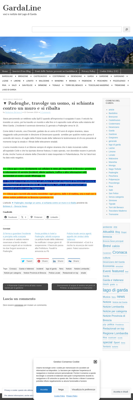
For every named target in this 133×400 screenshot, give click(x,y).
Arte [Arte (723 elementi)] (115, 227)
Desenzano (76, 76)
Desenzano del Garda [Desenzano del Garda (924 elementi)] (114, 262)
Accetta (44, 389)
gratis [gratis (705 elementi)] (112, 284)
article (111, 109)
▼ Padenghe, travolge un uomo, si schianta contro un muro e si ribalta (44, 203)
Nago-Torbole (115, 169)
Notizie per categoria (12, 273)
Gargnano (119, 76)
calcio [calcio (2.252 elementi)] (116, 246)
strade (83, 273)
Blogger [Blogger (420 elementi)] (124, 232)
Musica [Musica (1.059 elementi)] (106, 297)
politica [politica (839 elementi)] (111, 324)
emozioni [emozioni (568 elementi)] (119, 266)
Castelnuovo (40, 76)
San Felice (27, 85)
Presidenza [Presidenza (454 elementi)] (119, 324)
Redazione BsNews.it (13, 112)
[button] (95, 361)
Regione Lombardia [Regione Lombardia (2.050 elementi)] (115, 333)
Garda (90, 76)
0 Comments (45, 112)
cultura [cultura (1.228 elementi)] (106, 257)
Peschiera (102, 81)
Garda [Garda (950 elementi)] (106, 276)
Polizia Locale (54, 273)
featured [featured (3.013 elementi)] (118, 271)
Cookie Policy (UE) (109, 71)
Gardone (103, 76)
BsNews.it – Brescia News (15, 206)
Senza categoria (116, 197)
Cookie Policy (59, 396)
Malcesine (44, 81)
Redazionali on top (70, 273)
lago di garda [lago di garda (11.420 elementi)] (115, 290)
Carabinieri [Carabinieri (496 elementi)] (107, 253)
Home (5, 71)
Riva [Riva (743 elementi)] (105, 337)
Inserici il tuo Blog (21, 71)
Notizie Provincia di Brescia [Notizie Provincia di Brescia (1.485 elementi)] (114, 318)
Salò (14, 85)
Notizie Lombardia (81, 269)
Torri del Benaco (74, 85)
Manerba (59, 81)
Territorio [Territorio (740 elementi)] (107, 346)
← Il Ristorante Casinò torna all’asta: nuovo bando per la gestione (23, 286)
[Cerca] (126, 29)
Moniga (72, 81)
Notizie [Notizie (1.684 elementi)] (107, 301)
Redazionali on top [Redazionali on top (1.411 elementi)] (113, 328)
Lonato (29, 81)
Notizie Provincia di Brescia (35, 273)
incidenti (40, 269)
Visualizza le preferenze (83, 389)
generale (113, 141)
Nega (61, 389)
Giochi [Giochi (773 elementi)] (106, 284)
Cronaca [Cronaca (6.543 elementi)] (120, 252)
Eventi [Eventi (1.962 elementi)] (107, 271)
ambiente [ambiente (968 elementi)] (107, 227)
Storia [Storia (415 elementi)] (123, 343)
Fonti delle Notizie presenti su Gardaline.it (56, 71)
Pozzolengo (119, 81)
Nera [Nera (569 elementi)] (114, 297)
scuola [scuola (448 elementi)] (120, 338)
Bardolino (7, 76)
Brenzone (23, 76)
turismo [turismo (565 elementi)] (115, 347)
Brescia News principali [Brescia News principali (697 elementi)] (113, 241)
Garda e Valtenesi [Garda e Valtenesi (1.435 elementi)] (113, 280)
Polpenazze (114, 179)
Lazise (5, 81)
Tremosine (120, 85)
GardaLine (22, 7)
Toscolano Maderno (98, 85)
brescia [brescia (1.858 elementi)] (107, 236)
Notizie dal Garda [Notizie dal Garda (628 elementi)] (120, 302)
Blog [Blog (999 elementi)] (117, 232)
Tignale (56, 85)
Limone (17, 81)
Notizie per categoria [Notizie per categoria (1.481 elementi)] (115, 311)
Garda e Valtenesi (26, 269)
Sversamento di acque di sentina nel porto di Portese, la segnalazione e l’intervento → (76, 286)
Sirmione (42, 85)
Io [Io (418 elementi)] (117, 284)
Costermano (59, 76)
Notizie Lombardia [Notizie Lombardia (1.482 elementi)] (113, 306)
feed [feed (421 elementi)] (126, 271)
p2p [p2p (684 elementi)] (104, 324)
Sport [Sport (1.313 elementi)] (117, 342)
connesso (18, 305)
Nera (61, 269)
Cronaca (12, 269)
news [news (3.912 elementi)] (121, 296)
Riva (4, 85)
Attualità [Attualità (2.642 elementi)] (108, 231)
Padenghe (87, 81)
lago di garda (9, 90)
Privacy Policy (71, 396)
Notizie (69, 269)
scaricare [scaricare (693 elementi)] (112, 338)
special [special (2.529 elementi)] (107, 342)
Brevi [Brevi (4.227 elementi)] (107, 246)
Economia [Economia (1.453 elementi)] (108, 266)
